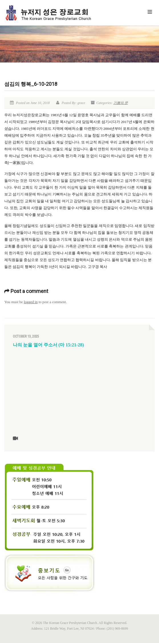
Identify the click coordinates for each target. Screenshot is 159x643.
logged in (31, 302)
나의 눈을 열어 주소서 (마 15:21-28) (48, 344)
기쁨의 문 (120, 103)
